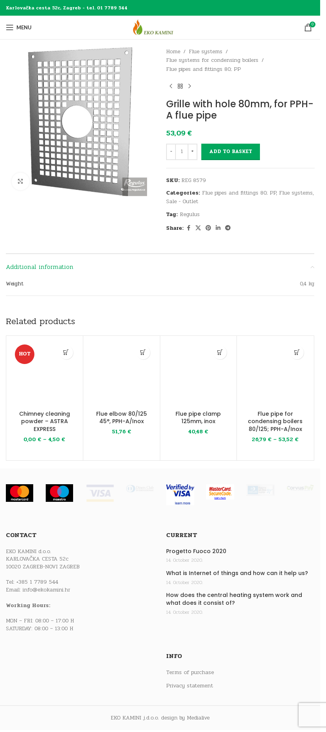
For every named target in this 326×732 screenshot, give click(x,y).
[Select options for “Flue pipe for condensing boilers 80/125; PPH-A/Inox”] (297, 352)
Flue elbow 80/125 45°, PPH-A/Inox (121, 417)
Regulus (190, 214)
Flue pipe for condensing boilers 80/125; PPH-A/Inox (275, 421)
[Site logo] (160, 27)
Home (173, 51)
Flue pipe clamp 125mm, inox (198, 417)
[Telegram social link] (228, 228)
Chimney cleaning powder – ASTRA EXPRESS (44, 421)
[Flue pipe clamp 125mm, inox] (198, 374)
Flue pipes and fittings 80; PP (203, 69)
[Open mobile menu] (19, 27)
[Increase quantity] (192, 152)
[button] (143, 352)
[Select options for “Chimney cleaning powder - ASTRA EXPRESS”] (66, 352)
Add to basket (230, 151)
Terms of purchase (190, 672)
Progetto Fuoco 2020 (196, 551)
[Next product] (189, 86)
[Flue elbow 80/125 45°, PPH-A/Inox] (121, 374)
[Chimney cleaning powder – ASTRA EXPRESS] (44, 374)
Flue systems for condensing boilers (212, 60)
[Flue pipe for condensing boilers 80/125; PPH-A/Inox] (275, 374)
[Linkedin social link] (218, 228)
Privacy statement (189, 686)
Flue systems (205, 51)
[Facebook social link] (188, 228)
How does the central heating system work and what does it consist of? (234, 599)
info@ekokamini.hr (46, 590)
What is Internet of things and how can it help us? (237, 573)
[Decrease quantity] (171, 152)
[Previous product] (171, 86)
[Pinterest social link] (208, 228)
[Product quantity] (182, 152)
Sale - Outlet (182, 201)
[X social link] (198, 228)
